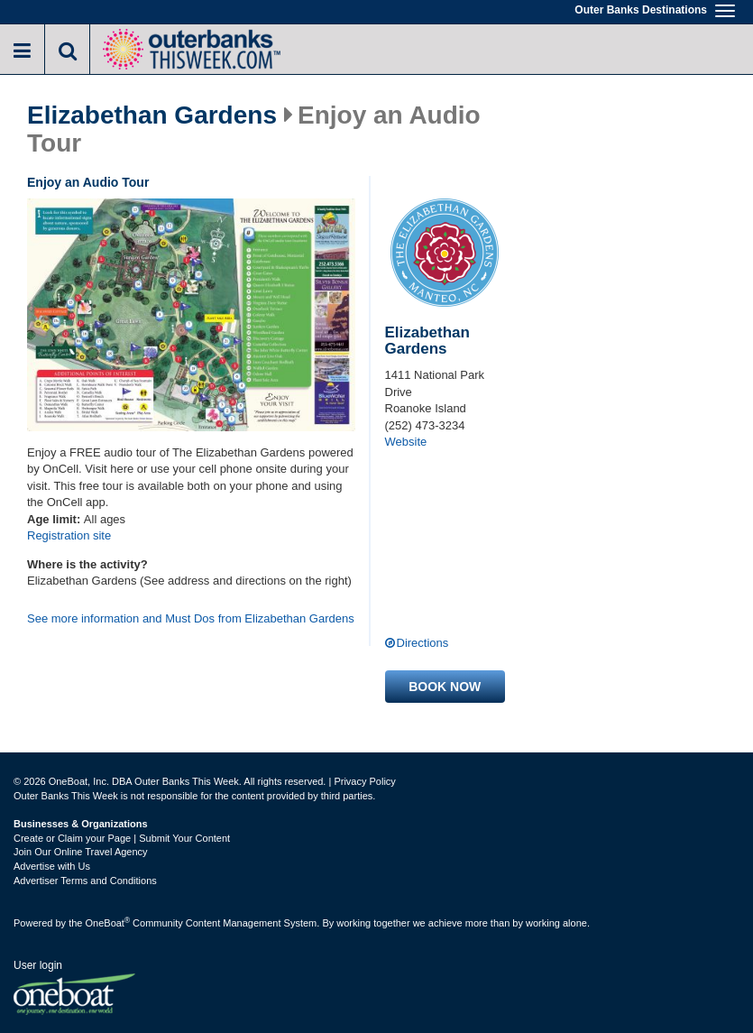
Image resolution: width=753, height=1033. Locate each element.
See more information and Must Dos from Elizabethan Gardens (190, 618)
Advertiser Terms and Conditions (85, 880)
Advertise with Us (52, 866)
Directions (423, 643)
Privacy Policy (364, 781)
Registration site (69, 535)
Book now (445, 686)
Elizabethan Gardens (152, 115)
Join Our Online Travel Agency (81, 851)
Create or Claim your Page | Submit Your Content (122, 838)
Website (406, 441)
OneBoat (108, 923)
